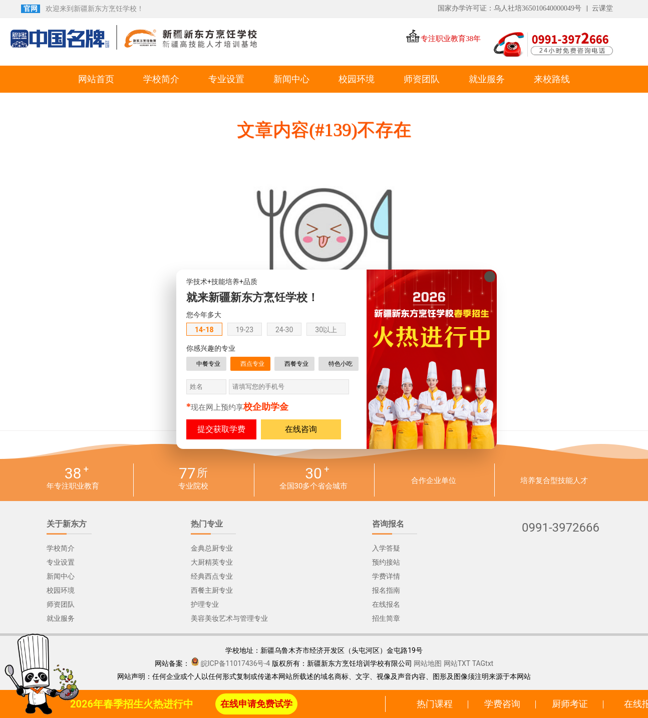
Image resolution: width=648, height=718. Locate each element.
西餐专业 (296, 363)
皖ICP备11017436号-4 (235, 663)
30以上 (326, 330)
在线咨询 (301, 429)
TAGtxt (483, 663)
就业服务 (487, 79)
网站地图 (428, 663)
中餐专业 (208, 363)
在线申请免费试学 (256, 703)
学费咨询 (502, 703)
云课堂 (602, 8)
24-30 (284, 330)
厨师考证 (570, 703)
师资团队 (422, 79)
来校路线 (552, 79)
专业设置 (226, 79)
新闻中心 (291, 79)
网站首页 (96, 79)
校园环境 (357, 79)
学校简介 (161, 79)
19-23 (244, 330)
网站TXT (457, 663)
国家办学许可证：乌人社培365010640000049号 (509, 8)
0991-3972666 (560, 528)
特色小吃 (341, 363)
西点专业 (252, 363)
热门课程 (435, 703)
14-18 (204, 330)
